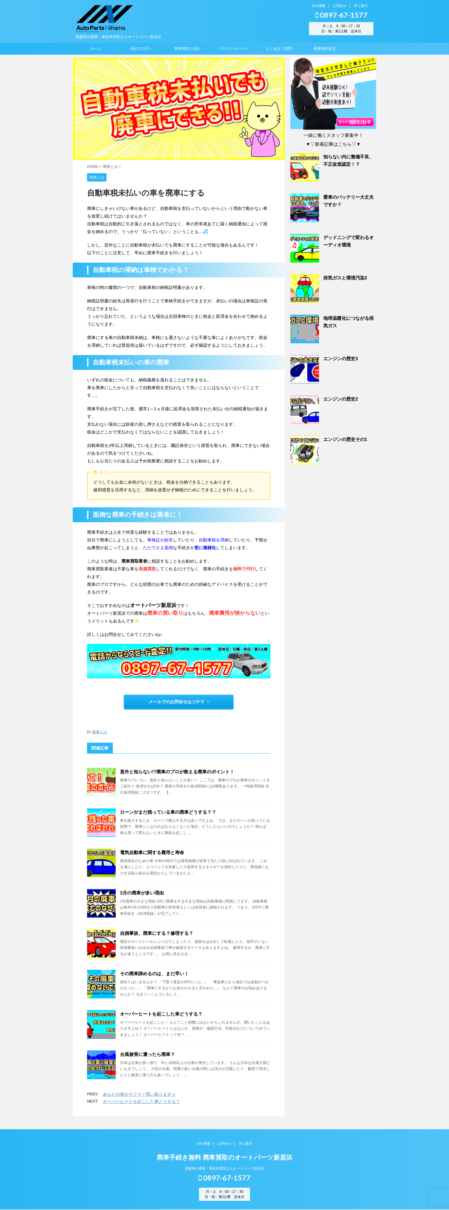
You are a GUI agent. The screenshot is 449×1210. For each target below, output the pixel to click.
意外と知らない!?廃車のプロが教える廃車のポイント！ (177, 771)
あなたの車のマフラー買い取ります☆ (139, 1094)
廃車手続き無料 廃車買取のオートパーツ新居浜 (224, 1157)
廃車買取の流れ (187, 48)
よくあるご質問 (279, 48)
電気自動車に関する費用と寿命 (152, 852)
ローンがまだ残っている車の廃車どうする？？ (168, 812)
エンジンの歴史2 (340, 399)
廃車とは (99, 732)
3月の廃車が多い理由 (142, 892)
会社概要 (319, 6)
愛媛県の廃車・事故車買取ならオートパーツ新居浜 (224, 1169)
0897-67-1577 (341, 15)
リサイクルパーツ (233, 48)
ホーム (95, 48)
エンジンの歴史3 (340, 358)
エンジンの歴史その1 (345, 439)
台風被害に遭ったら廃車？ (147, 1054)
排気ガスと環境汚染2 (345, 277)
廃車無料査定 (325, 48)
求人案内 (361, 6)
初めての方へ (141, 48)
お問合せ (340, 6)
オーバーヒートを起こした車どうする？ (161, 1014)
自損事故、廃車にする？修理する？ (156, 933)
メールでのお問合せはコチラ (179, 701)
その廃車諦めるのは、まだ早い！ (154, 973)
